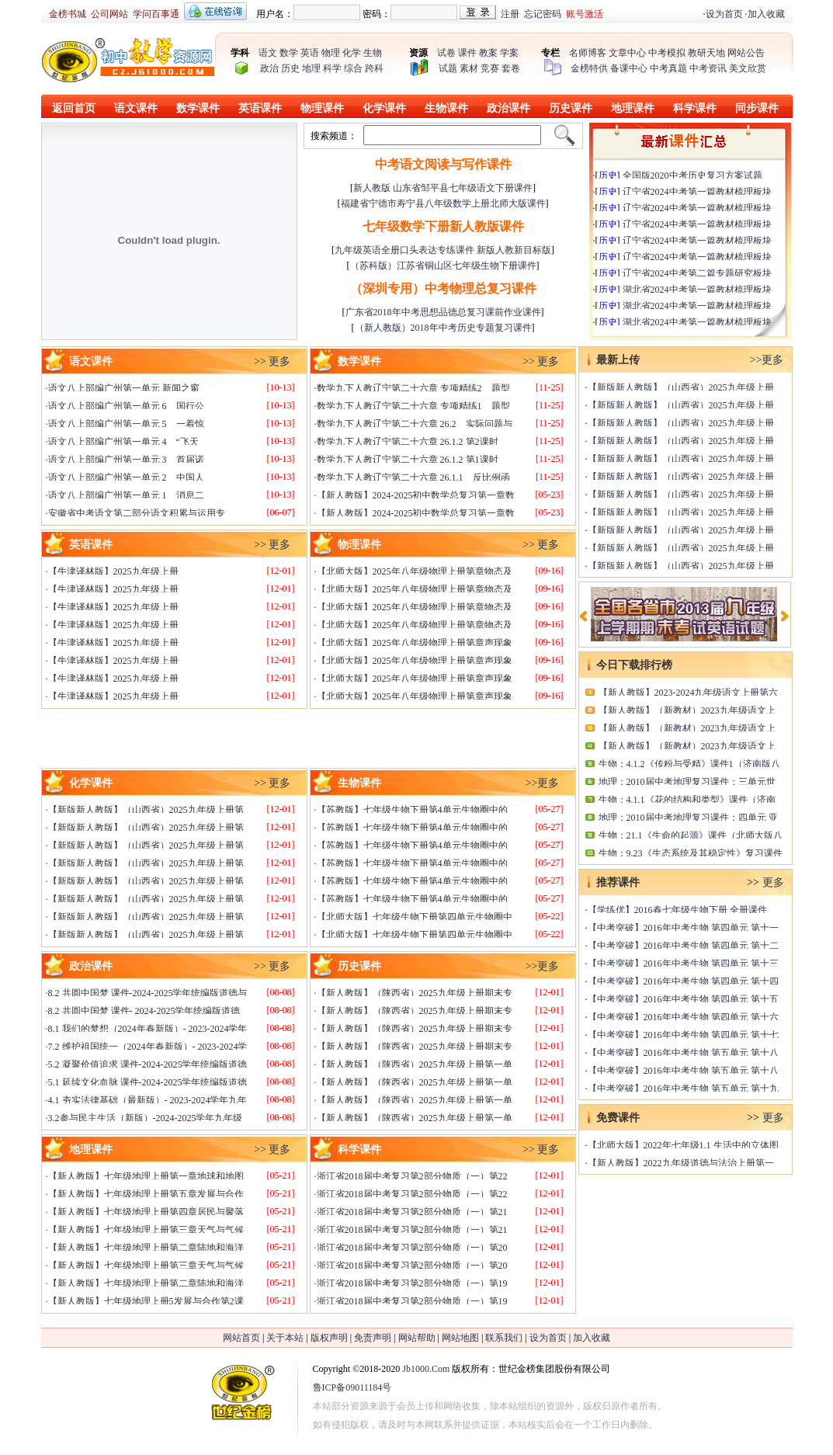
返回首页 (73, 108)
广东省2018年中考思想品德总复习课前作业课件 (443, 312)
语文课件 (136, 108)
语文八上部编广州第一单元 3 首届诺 (126, 459)
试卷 (446, 52)
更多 (773, 882)
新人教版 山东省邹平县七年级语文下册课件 (443, 187)
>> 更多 (272, 361)
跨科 (374, 68)
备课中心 (628, 68)
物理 (330, 52)
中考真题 (668, 68)
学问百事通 (156, 14)
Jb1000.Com (425, 1368)
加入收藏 (766, 14)
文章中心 (627, 52)
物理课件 (322, 108)
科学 (332, 68)
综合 (353, 68)
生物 (372, 52)
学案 (509, 52)
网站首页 (241, 1337)
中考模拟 (666, 52)
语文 (268, 52)
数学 (288, 52)
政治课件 (508, 108)
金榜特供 (589, 68)
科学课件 (695, 108)
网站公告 (746, 52)
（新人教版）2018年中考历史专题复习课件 (443, 327)
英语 (309, 52)
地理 (311, 68)
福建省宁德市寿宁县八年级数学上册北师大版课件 (443, 203)
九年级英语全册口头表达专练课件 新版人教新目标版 (443, 250)
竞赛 (490, 68)
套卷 (511, 68)
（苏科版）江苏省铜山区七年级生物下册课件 (443, 265)
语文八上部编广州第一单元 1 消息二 (126, 495)
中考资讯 (708, 68)
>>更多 (543, 783)
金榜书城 (67, 14)
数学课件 (198, 108)
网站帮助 (417, 1337)
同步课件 (757, 108)
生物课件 (446, 108)
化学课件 (384, 108)
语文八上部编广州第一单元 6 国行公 (126, 406)
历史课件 (570, 108)
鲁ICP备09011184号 (352, 1387)
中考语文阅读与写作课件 (443, 164)
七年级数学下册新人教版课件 (443, 226)
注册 (510, 14)
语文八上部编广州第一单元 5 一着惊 (126, 423)
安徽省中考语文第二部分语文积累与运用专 (136, 513)
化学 (351, 52)
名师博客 (587, 52)
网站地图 (460, 1337)
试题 (448, 68)
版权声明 (329, 1337)
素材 (469, 68)
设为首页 (724, 14)
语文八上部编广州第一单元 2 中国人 (126, 477)
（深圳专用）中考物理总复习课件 (443, 288)
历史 (290, 68)
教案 (488, 52)
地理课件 (632, 108)
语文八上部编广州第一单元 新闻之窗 (124, 388)
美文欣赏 (747, 68)
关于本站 (285, 1337)
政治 (269, 68)
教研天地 (706, 52)
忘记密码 (542, 14)
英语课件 (260, 108)
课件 (467, 52)
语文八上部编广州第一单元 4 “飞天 (123, 441)
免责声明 (372, 1337)
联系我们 (503, 1337)
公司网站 (109, 14)
